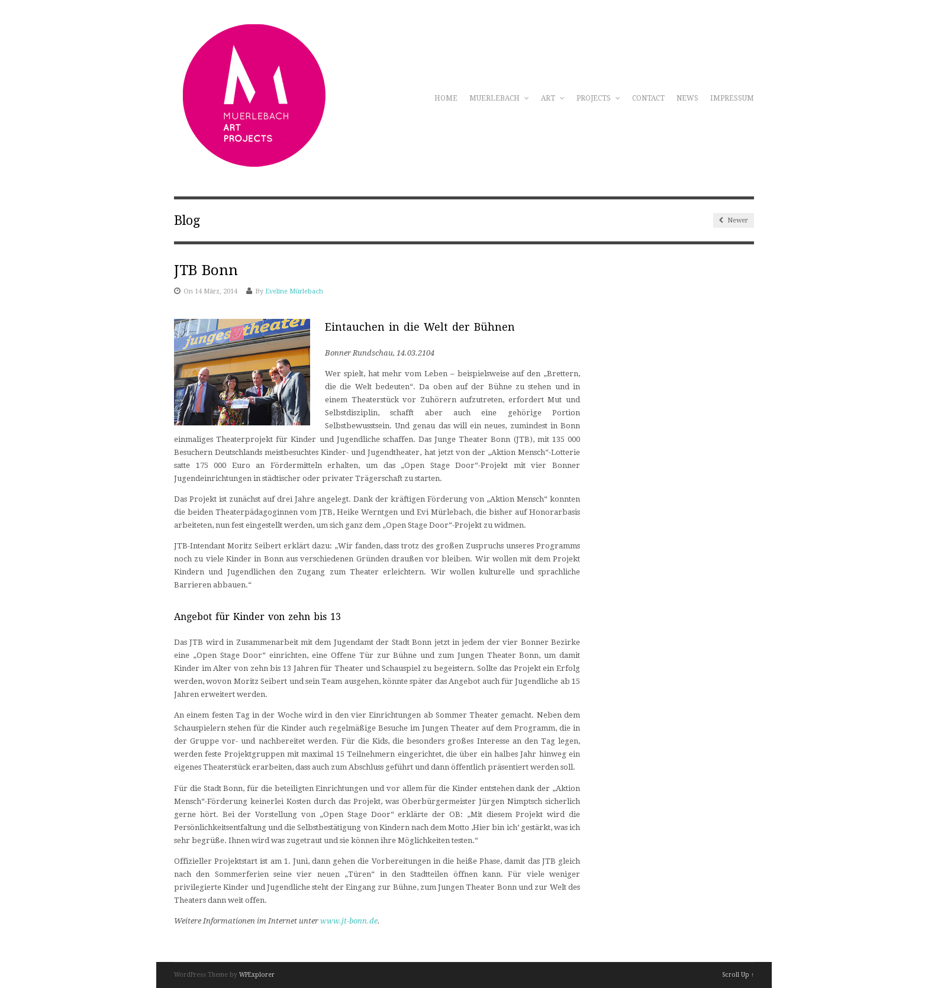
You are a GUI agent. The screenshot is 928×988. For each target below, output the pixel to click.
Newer (733, 220)
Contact (648, 98)
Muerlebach (499, 98)
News (687, 98)
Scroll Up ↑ (738, 974)
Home (445, 98)
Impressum (732, 98)
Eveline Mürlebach (294, 291)
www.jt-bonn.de (349, 920)
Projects (598, 98)
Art (553, 98)
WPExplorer (257, 974)
